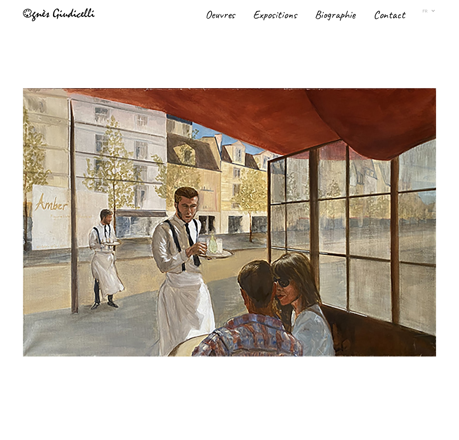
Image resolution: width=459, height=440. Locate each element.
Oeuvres (220, 14)
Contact (389, 14)
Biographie (335, 14)
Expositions (275, 14)
